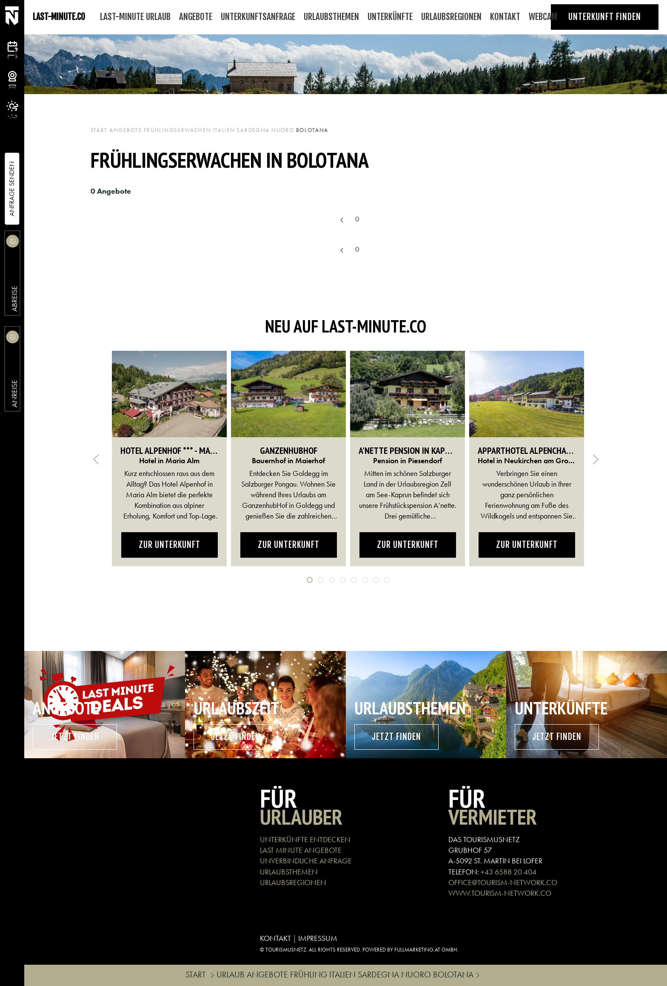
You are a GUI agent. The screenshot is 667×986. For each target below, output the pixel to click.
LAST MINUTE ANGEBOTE (301, 850)
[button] (96, 459)
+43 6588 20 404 (508, 872)
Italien (224, 130)
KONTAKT (275, 938)
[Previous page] (341, 219)
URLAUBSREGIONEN (293, 882)
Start (99, 130)
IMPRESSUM (317, 938)
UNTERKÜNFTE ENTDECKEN (305, 839)
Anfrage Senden (11, 188)
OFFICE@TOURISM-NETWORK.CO (502, 882)
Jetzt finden (75, 736)
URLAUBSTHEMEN (289, 872)
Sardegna (253, 130)
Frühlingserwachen (177, 130)
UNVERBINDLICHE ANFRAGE (306, 861)
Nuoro (282, 130)
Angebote (125, 130)
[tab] (310, 580)
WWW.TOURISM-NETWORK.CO (499, 893)
